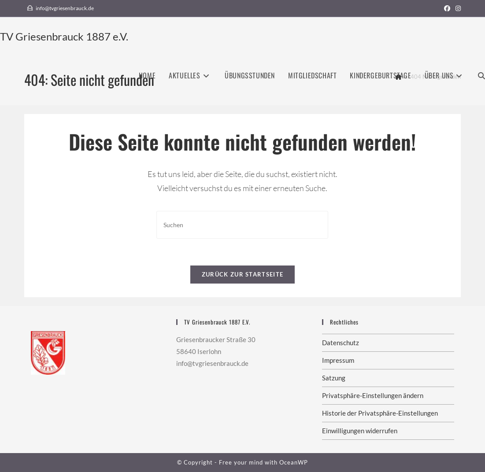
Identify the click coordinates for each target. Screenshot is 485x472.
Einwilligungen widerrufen (359, 431)
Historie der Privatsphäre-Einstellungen (380, 413)
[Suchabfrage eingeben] (242, 225)
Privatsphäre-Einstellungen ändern (372, 395)
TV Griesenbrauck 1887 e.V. (64, 36)
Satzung (333, 378)
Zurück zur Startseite (242, 274)
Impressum (338, 360)
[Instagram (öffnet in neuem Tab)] (457, 8)
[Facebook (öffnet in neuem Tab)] (447, 8)
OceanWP (293, 462)
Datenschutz (340, 343)
